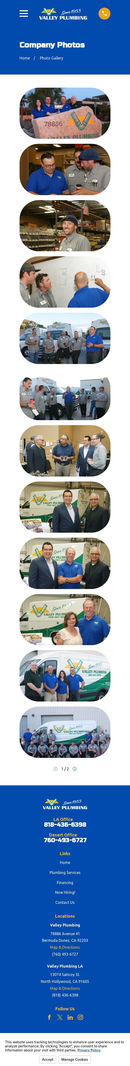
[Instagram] (80, 1017)
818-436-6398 (65, 825)
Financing (65, 882)
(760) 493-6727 (65, 954)
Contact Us (65, 902)
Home (65, 862)
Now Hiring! (65, 892)
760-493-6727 (65, 840)
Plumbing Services (65, 872)
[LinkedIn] (70, 1017)
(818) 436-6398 (65, 995)
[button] (65, 113)
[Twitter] (59, 1017)
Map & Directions (65, 947)
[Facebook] (49, 1017)
